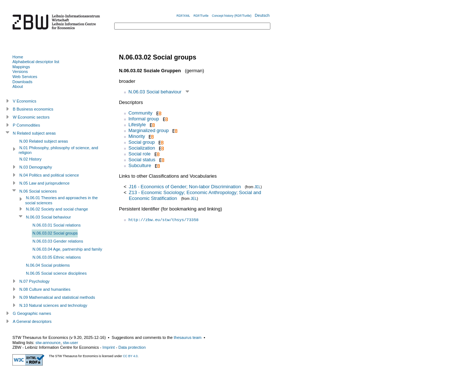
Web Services (24, 76)
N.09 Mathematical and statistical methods (57, 297)
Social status (141, 159)
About (17, 86)
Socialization (141, 148)
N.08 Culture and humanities (44, 289)
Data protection (132, 347)
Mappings (21, 67)
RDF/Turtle (200, 16)
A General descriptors (32, 321)
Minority (136, 136)
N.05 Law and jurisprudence (44, 183)
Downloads (22, 82)
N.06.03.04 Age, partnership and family (67, 249)
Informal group (143, 118)
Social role (139, 154)
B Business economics (33, 109)
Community (140, 113)
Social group (141, 142)
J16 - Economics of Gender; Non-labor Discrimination (185, 186)
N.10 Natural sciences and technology (53, 305)
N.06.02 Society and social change (57, 209)
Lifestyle (137, 124)
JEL (257, 187)
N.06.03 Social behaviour (154, 91)
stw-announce (48, 342)
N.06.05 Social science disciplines (56, 273)
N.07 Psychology (34, 281)
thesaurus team (187, 337)
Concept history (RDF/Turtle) (231, 16)
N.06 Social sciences (38, 191)
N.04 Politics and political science (49, 175)
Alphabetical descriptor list (35, 61)
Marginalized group (148, 130)
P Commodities (26, 125)
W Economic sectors (31, 117)
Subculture (139, 165)
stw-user (70, 342)
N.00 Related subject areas (43, 141)
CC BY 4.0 (130, 356)
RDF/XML (183, 16)
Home (17, 57)
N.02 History (30, 159)
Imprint (109, 347)
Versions (20, 71)
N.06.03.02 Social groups (55, 233)
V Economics (24, 101)
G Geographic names (32, 313)
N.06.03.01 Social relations (56, 225)
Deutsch (262, 15)
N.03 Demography (35, 167)
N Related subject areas (34, 133)
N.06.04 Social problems (48, 265)
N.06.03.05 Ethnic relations (56, 257)
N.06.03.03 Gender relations (57, 241)
